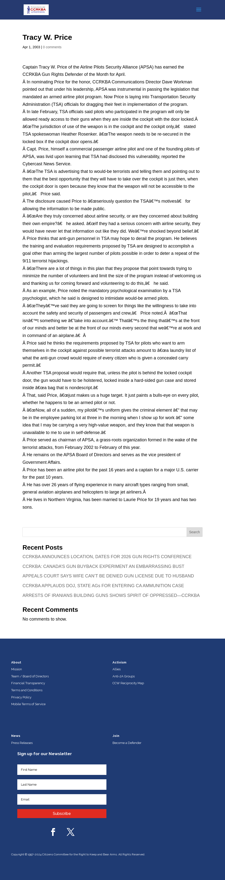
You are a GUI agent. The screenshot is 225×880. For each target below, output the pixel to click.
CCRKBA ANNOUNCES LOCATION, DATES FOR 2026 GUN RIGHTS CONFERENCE (106, 556)
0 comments (52, 47)
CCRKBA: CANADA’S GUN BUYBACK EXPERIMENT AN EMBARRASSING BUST (103, 566)
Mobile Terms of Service (28, 704)
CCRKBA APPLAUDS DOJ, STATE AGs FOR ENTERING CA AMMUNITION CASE (103, 585)
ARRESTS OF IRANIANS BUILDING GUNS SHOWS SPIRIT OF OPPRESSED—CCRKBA (111, 595)
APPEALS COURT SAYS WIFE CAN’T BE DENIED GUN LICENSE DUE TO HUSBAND (108, 575)
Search (194, 532)
